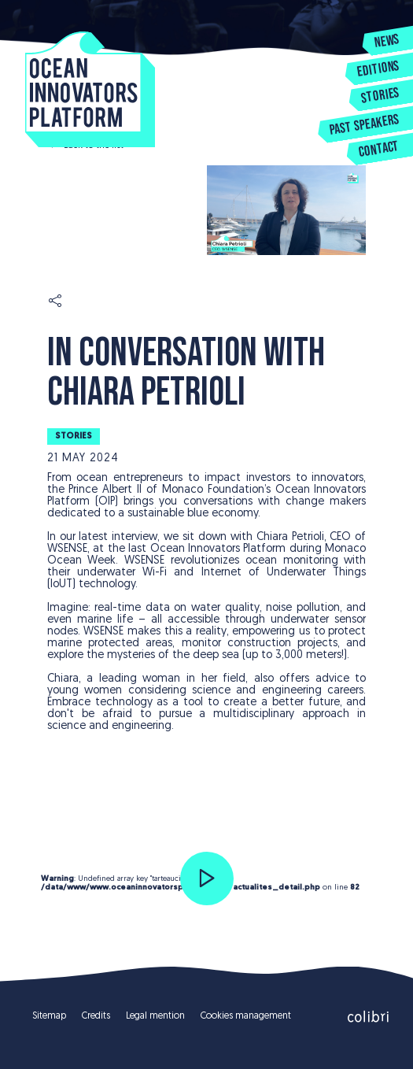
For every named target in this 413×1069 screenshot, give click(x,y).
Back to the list (94, 145)
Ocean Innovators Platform (90, 89)
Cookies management (246, 1016)
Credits (96, 1016)
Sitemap (49, 1016)
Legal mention (155, 1016)
